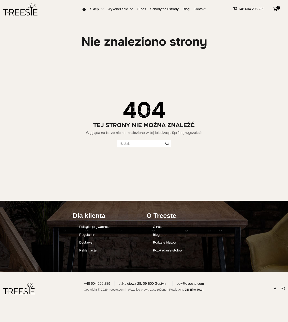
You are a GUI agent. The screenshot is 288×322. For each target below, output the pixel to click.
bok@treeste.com (190, 284)
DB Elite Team (194, 289)
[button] (276, 9)
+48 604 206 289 (251, 9)
